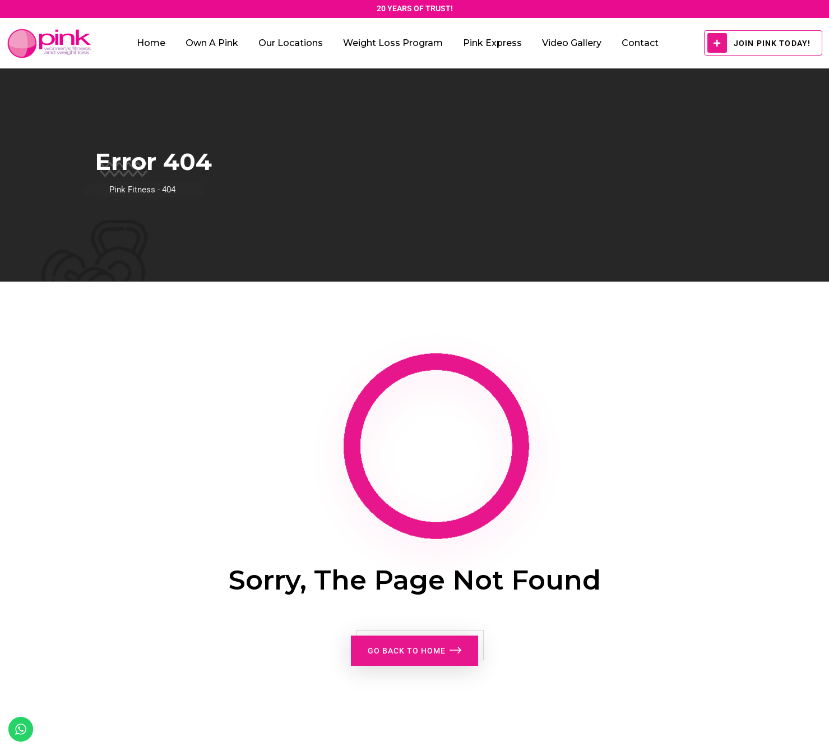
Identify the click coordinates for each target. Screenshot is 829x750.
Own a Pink (212, 43)
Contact (640, 43)
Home (151, 43)
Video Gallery (571, 43)
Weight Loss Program (393, 43)
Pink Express (492, 43)
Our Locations (290, 43)
